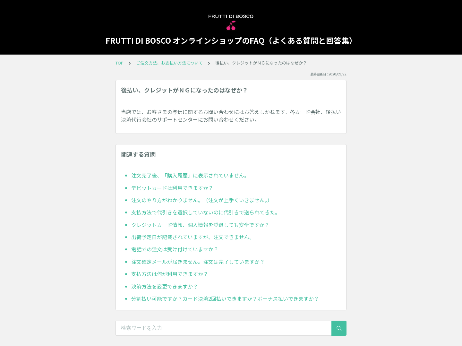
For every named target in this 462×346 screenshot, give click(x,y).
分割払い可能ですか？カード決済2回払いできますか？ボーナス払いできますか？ (225, 298)
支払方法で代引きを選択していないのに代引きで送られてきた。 (205, 212)
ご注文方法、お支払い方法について (169, 63)
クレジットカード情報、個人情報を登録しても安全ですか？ (200, 225)
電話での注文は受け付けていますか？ (174, 249)
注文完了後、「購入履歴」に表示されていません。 (190, 175)
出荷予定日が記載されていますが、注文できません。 (192, 237)
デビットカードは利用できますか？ (172, 188)
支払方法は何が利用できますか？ (169, 274)
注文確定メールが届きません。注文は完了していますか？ (198, 261)
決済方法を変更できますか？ (164, 286)
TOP (120, 63)
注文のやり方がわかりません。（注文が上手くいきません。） (201, 200)
